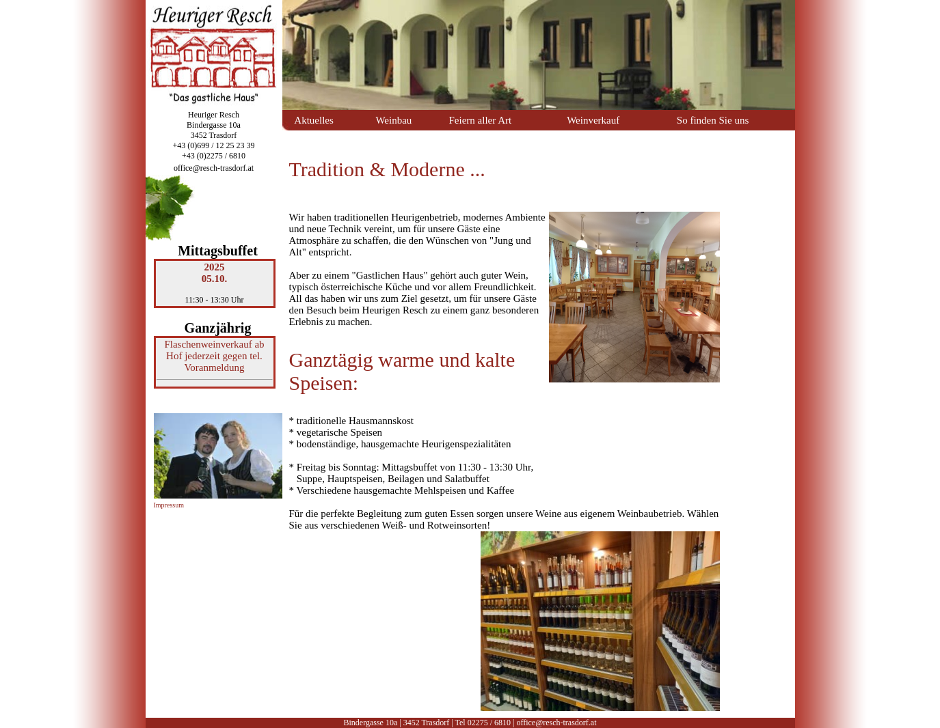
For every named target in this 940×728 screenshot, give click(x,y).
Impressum (169, 505)
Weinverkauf (593, 120)
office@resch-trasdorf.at (214, 168)
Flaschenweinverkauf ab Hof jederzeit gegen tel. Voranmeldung (214, 356)
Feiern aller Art (480, 120)
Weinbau (393, 120)
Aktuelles (314, 120)
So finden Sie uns (713, 120)
